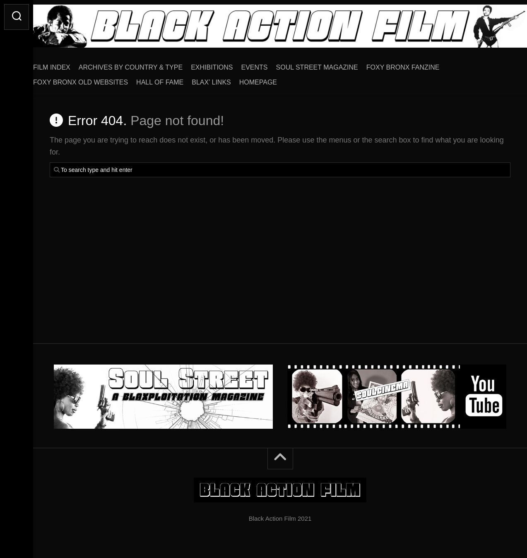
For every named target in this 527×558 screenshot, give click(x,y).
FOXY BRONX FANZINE (419, 64)
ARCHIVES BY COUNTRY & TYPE (147, 64)
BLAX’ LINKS (228, 79)
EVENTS (271, 64)
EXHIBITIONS (228, 64)
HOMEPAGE (275, 79)
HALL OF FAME (176, 79)
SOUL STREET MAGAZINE (334, 64)
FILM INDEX (68, 64)
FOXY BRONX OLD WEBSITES (97, 79)
